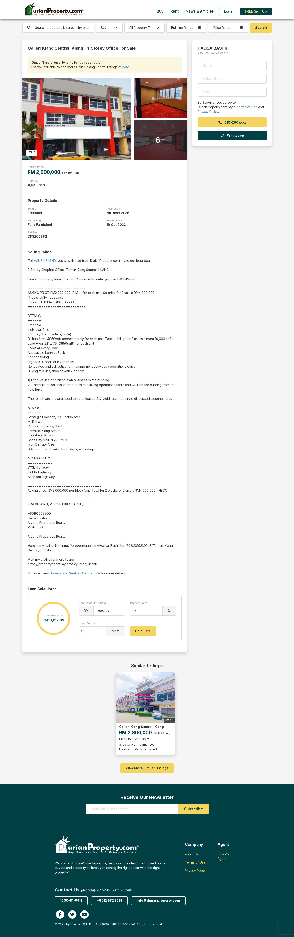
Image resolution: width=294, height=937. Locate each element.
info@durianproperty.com (158, 900)
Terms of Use (247, 107)
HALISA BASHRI (45, 260)
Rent (175, 11)
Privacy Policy (208, 111)
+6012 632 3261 (109, 900)
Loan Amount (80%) (92, 603)
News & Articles (200, 11)
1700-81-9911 (71, 900)
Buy (160, 11)
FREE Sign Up (256, 11)
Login (228, 11)
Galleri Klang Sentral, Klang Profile (75, 573)
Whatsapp (232, 135)
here (125, 67)
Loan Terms (87, 623)
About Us (192, 854)
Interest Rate (138, 603)
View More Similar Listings (147, 768)
